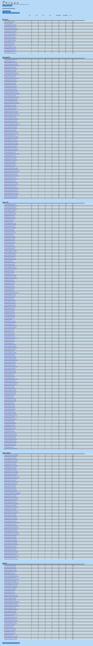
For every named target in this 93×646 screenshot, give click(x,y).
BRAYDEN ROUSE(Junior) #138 (10, 259)
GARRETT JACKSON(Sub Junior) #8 (10, 98)
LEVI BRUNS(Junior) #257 (9, 270)
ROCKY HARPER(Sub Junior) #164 (10, 108)
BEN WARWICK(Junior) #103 (9, 216)
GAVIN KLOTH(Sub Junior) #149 (10, 161)
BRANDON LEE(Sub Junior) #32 (10, 130)
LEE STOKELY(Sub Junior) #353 (10, 84)
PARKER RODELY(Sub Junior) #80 (10, 139)
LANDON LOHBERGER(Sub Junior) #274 (11, 188)
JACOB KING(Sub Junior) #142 (10, 152)
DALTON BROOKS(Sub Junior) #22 (10, 182)
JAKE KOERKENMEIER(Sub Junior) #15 (11, 193)
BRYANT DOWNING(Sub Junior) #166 (11, 149)
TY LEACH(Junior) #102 (8, 234)
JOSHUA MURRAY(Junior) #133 (10, 295)
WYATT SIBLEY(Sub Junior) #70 (10, 109)
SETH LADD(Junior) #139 (9, 284)
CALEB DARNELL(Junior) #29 (9, 239)
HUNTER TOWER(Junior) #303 (10, 300)
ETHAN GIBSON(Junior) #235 (9, 316)
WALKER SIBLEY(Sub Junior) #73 (10, 105)
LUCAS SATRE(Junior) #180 (9, 317)
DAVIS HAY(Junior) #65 (8, 221)
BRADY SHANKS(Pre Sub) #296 (10, 40)
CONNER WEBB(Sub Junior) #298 (10, 62)
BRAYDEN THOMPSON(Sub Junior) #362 (11, 103)
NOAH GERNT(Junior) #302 (9, 235)
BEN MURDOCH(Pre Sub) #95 (10, 48)
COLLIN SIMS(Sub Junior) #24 (9, 177)
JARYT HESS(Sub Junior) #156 (9, 135)
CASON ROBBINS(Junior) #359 (10, 210)
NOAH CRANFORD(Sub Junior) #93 (10, 146)
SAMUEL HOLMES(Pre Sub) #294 (10, 34)
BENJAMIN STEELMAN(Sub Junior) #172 (11, 97)
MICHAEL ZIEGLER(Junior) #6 (9, 294)
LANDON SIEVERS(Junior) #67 (10, 256)
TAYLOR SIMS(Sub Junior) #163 (10, 82)
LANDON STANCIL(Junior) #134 (10, 276)
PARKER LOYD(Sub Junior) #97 (10, 185)
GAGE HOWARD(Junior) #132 (9, 257)
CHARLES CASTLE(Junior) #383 (10, 227)
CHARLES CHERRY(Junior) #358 (10, 213)
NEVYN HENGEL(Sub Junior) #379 (10, 120)
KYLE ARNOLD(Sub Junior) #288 (10, 71)
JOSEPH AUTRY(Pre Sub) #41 (9, 43)
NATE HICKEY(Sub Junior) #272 (10, 180)
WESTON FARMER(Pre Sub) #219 (10, 27)
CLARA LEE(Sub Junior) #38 (9, 166)
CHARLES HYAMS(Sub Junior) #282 (10, 174)
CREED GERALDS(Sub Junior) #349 (10, 190)
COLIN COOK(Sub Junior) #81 (9, 155)
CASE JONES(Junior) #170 (9, 273)
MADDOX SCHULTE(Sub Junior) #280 (11, 183)
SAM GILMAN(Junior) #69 (9, 245)
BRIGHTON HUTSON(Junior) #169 (10, 278)
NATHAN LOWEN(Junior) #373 (10, 254)
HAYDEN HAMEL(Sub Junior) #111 (10, 172)
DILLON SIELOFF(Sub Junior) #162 (10, 128)
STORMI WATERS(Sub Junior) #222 (10, 125)
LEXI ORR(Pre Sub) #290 (8, 45)
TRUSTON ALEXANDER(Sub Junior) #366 (12, 123)
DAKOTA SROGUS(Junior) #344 (10, 268)
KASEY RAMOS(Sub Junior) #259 (10, 117)
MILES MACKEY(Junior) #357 (9, 242)
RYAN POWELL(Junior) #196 (9, 212)
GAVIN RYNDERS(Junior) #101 (10, 218)
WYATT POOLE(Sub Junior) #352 (10, 75)
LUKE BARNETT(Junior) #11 (9, 313)
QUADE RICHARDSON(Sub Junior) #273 (11, 153)
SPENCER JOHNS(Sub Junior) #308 (10, 131)
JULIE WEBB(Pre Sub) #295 (9, 51)
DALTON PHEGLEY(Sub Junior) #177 (11, 196)
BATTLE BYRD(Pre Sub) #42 (9, 21)
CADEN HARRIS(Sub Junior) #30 (10, 70)
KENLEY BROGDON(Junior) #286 (10, 275)
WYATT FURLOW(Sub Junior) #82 (10, 150)
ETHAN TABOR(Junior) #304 (9, 265)
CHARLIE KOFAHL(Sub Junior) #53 (10, 100)
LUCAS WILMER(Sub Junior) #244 (10, 90)
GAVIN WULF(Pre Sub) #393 (9, 35)
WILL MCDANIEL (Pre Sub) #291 (10, 31)
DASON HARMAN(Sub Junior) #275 (11, 141)
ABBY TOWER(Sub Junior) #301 (10, 147)
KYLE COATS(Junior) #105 (9, 289)
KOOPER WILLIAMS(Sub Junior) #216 (11, 111)
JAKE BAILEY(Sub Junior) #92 (9, 163)
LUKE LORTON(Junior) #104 (9, 243)
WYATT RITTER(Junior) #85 (9, 291)
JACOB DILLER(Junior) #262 (9, 240)
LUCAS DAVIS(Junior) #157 (9, 220)
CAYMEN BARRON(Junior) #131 (10, 223)
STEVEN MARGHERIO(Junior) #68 (10, 205)
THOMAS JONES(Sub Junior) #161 (10, 89)
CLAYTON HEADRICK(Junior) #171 (10, 251)
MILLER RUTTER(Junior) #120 (9, 303)
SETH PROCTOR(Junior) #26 (9, 231)
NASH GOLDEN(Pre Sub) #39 (9, 32)
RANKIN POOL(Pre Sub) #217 (9, 26)
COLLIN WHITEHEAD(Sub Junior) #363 (11, 73)
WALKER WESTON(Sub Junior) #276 (11, 169)
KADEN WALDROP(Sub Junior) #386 (11, 136)
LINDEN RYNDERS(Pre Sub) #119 (10, 53)
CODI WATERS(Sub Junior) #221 (10, 79)
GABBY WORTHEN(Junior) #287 (10, 224)
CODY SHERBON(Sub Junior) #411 (10, 86)
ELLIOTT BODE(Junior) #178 (9, 309)
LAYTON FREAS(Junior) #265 (9, 281)
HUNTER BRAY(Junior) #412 (9, 264)
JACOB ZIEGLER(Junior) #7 (9, 298)
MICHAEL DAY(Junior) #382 (9, 286)
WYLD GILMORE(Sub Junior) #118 (10, 191)
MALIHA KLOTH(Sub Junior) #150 (10, 198)
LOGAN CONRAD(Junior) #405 (10, 305)
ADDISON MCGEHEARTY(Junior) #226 (11, 292)
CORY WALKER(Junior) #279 (9, 248)
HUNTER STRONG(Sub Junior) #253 (11, 64)
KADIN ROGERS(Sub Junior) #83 (10, 164)
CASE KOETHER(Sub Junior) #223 (10, 160)
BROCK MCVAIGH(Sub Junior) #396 (11, 194)
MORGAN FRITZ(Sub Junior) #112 (10, 157)
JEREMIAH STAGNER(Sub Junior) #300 (11, 176)
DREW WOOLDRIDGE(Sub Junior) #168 (11, 114)
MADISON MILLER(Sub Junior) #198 (11, 119)
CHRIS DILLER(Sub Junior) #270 (10, 87)
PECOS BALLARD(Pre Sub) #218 (10, 37)
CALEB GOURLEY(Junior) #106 (10, 232)
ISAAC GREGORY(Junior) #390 (10, 246)
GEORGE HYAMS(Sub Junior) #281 (10, 179)
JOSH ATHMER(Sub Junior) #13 (10, 95)
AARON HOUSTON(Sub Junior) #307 (11, 144)
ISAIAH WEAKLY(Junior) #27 (9, 226)
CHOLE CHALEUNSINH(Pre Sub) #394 (11, 29)
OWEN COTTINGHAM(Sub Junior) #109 (11, 94)
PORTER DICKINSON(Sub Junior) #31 (11, 138)
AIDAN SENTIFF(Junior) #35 (9, 311)
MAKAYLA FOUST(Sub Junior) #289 (10, 112)
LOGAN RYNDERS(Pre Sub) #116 (10, 24)
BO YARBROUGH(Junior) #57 (9, 283)
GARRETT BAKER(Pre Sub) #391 (10, 46)
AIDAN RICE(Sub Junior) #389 (9, 76)
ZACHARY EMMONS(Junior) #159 (10, 209)
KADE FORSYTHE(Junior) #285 (10, 237)
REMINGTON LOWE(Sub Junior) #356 (11, 92)
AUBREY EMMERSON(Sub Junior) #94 (11, 133)
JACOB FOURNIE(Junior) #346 (10, 262)
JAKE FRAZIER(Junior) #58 (9, 297)
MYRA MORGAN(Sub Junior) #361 (10, 81)
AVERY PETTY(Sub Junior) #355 (10, 116)
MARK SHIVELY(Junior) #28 (9, 272)
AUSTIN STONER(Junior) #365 (10, 253)
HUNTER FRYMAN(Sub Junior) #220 (11, 142)
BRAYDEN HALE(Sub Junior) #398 (10, 187)
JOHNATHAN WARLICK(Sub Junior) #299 (12, 65)
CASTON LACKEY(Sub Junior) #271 (10, 127)
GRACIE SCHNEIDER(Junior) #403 (10, 267)
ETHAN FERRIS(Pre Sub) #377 (9, 38)
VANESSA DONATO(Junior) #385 (10, 250)
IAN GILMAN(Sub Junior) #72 (9, 60)
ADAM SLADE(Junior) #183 (9, 308)
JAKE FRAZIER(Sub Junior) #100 (10, 67)
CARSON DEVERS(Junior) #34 (9, 302)
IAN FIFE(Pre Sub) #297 (8, 23)
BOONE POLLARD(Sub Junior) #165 (11, 122)
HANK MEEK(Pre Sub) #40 (9, 42)
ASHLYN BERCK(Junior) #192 (9, 287)
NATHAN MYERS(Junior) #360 (10, 204)
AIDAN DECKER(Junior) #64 (9, 215)
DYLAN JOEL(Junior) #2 (8, 261)
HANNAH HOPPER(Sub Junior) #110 (11, 101)
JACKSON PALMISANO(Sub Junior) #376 (11, 171)
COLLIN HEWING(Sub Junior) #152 (10, 59)
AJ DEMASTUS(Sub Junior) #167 (10, 158)
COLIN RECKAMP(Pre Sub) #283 (10, 49)
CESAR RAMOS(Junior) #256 (9, 314)
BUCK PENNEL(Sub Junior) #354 (10, 106)
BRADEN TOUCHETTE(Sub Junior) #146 (11, 78)
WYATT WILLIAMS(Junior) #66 (10, 207)
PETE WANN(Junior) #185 (9, 229)
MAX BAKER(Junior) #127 (9, 280)
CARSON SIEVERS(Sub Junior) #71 (10, 68)
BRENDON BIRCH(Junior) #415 (10, 306)
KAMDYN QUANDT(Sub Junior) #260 (11, 168)
